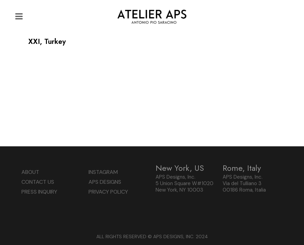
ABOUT (30, 172)
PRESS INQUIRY (39, 191)
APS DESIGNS (105, 181)
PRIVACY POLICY (108, 191)
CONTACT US (37, 181)
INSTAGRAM (103, 172)
